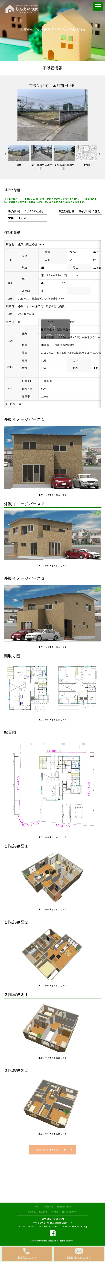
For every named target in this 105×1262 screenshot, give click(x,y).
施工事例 (43, 1212)
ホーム (37, 1206)
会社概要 (54, 1212)
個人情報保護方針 (70, 1212)
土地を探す (49, 1206)
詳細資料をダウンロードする (52, 1149)
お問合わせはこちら (78, 1257)
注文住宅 (32, 1212)
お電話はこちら (27, 1257)
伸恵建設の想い (64, 1206)
